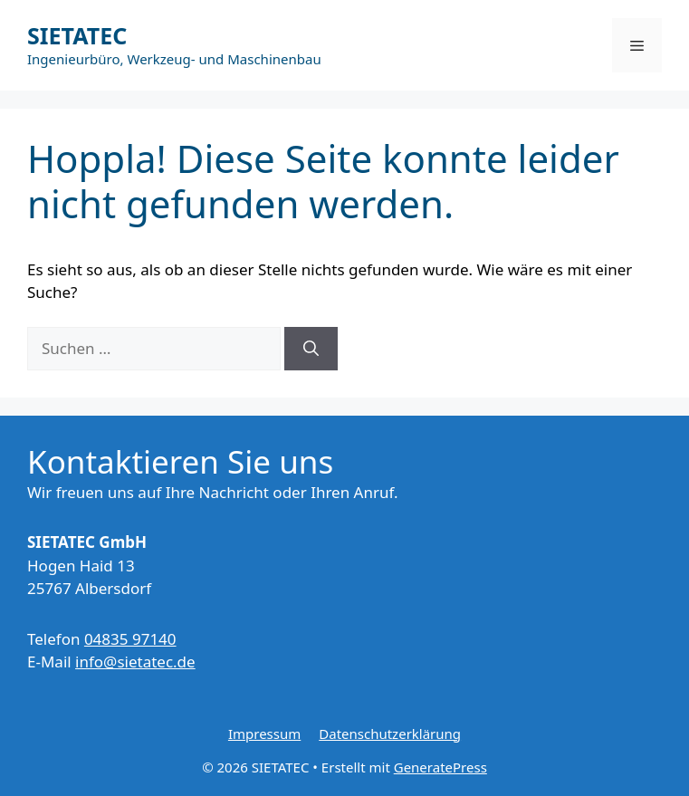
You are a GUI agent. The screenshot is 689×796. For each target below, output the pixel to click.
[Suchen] (311, 348)
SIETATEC (77, 35)
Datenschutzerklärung (390, 733)
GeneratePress (440, 767)
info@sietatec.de (135, 661)
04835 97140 (130, 638)
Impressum (264, 733)
